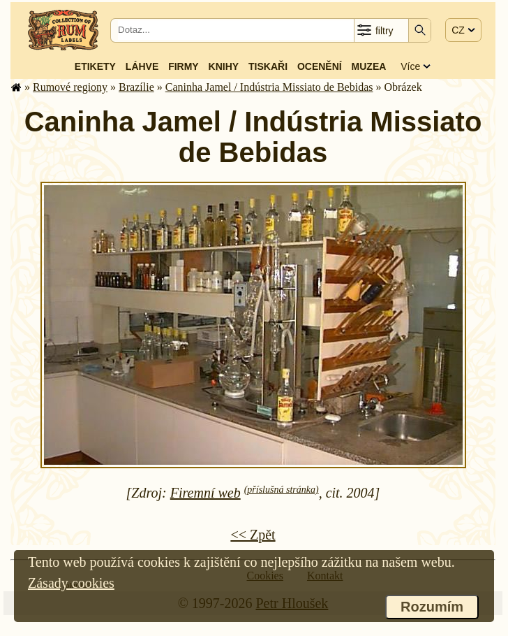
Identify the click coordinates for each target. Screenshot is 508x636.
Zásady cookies (71, 583)
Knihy (224, 66)
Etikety (95, 66)
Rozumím (432, 606)
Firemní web (205, 492)
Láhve (142, 66)
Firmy (183, 66)
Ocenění (319, 66)
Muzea (369, 66)
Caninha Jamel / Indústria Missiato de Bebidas (269, 87)
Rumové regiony (70, 87)
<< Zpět (252, 534)
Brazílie (136, 87)
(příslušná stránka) (281, 489)
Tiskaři (267, 66)
